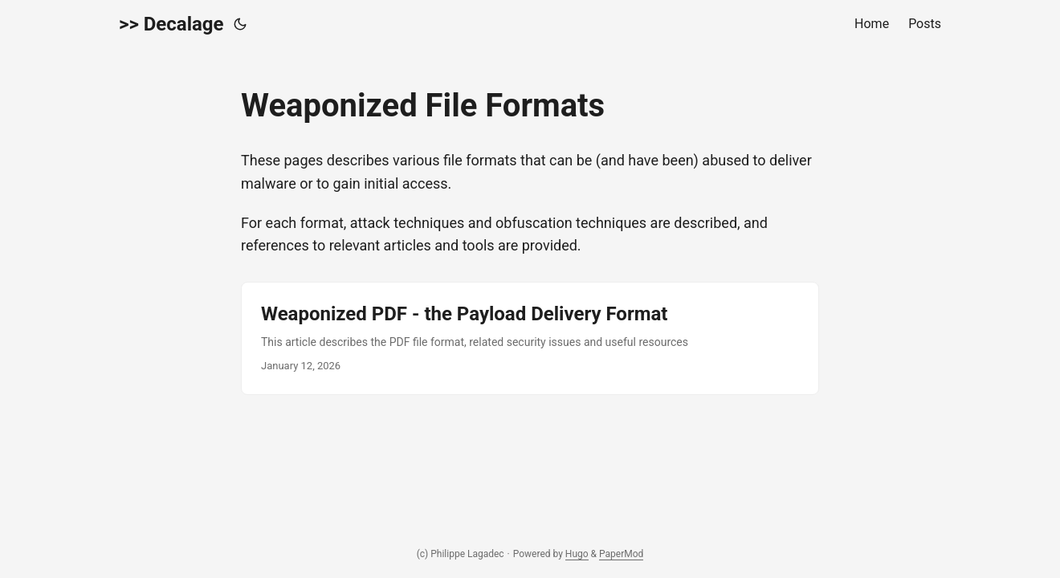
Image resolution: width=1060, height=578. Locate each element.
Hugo (577, 554)
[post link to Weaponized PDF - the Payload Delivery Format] (530, 338)
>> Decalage (171, 24)
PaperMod (621, 554)
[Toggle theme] (240, 24)
